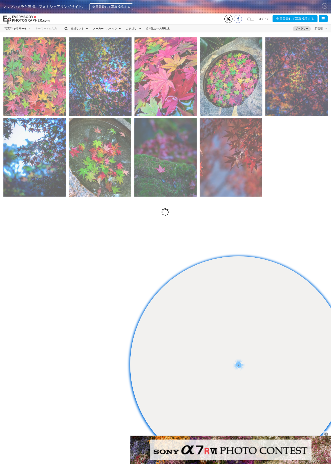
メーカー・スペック (107, 29)
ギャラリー (302, 28)
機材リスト (79, 29)
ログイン (263, 18)
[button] (323, 18)
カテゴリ (133, 29)
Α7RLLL (165, 28)
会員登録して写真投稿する (111, 7)
